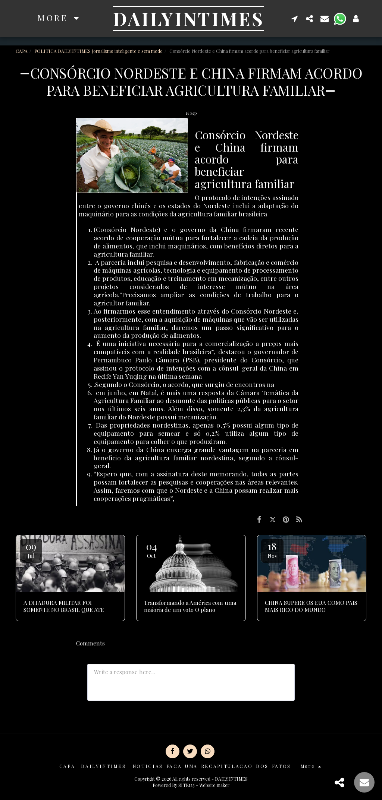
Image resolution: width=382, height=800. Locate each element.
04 (151, 549)
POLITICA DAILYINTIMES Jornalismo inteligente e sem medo (98, 51)
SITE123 (186, 785)
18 (272, 549)
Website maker (214, 785)
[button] (295, 18)
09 (31, 549)
